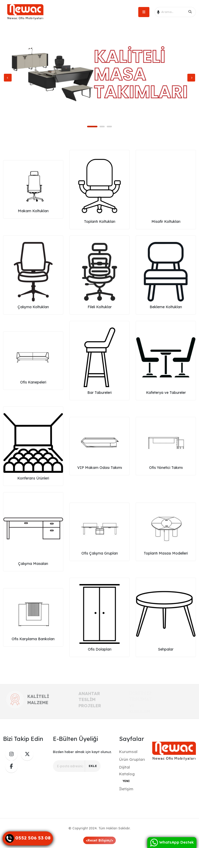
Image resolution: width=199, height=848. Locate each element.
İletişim (126, 788)
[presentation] (8, 78)
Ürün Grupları (132, 759)
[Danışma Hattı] (28, 838)
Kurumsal (128, 751)
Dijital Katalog (127, 774)
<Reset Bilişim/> (99, 840)
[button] (92, 126)
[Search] (190, 12)
